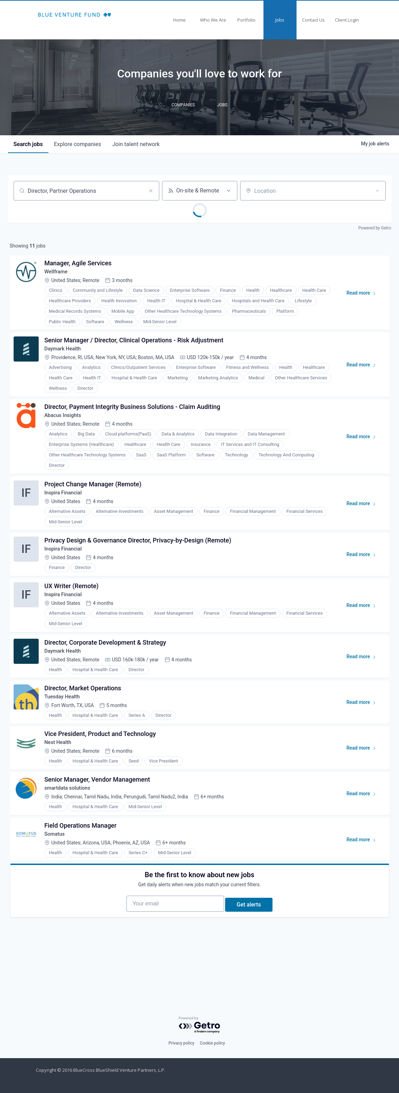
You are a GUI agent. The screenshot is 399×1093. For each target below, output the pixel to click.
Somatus (57, 874)
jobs (28, 144)
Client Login (347, 20)
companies (77, 144)
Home (179, 20)
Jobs (279, 20)
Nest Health (61, 775)
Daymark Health (66, 355)
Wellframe (59, 274)
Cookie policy (212, 1043)
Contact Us (313, 20)
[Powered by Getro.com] (200, 1025)
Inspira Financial (66, 506)
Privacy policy (181, 1043)
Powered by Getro (374, 228)
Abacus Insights (66, 426)
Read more (362, 297)
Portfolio (246, 20)
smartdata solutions (71, 824)
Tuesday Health (65, 725)
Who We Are (213, 20)
